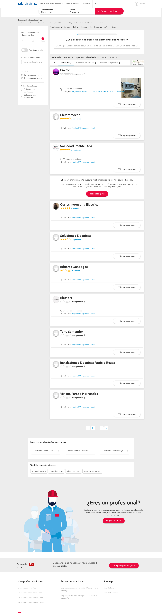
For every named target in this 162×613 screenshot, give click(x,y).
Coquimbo (80, 23)
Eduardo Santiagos (74, 267)
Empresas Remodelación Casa (30, 598)
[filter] (32, 38)
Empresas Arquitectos (27, 588)
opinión (75, 209)
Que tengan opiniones (33, 75)
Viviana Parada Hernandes (79, 394)
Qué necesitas (47, 10)
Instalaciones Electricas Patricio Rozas (87, 363)
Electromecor (70, 115)
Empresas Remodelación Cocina (31, 603)
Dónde (72, 10)
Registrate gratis (97, 194)
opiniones (76, 119)
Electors (66, 298)
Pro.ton (65, 70)
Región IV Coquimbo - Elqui (63, 23)
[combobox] (52, 11)
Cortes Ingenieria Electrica (79, 204)
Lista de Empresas (111, 588)
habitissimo (22, 23)
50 (33, 41)
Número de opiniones (109, 63)
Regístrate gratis (113, 521)
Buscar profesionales (109, 11)
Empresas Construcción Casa (30, 593)
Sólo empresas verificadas (30, 91)
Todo (43, 41)
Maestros (90, 23)
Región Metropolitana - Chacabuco (110, 91)
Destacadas (65, 63)
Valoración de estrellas (85, 63)
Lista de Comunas (111, 593)
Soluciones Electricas (75, 236)
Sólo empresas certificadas (30, 96)
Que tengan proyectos (33, 78)
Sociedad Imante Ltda (76, 146)
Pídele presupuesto (127, 104)
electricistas (39, 471)
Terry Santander (71, 331)
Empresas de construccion (39, 23)
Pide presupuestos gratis (124, 566)
